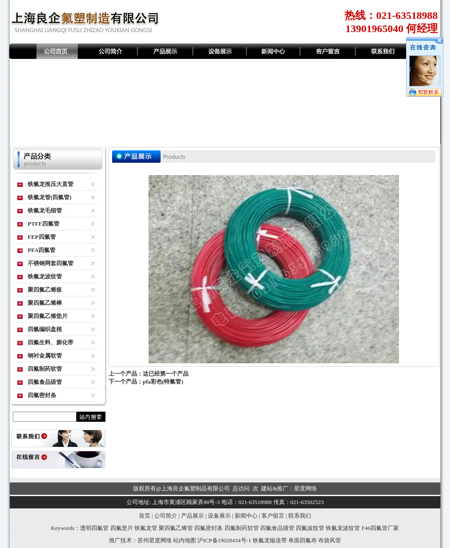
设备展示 (219, 515)
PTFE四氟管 (43, 223)
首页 (144, 515)
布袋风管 (329, 540)
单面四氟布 (302, 540)
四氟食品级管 (45, 382)
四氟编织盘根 (45, 329)
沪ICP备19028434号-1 (224, 540)
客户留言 (272, 515)
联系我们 (299, 515)
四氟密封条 (42, 395)
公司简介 (165, 515)
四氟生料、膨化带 (50, 342)
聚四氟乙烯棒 (45, 303)
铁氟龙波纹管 (45, 276)
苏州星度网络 (155, 540)
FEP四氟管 (42, 237)
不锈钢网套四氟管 (50, 263)
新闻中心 (246, 515)
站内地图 (184, 540)
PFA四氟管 (41, 250)
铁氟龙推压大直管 (50, 184)
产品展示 (192, 515)
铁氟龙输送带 (270, 540)
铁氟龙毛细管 (45, 210)
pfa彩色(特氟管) (163, 381)
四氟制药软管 (45, 368)
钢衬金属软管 (45, 355)
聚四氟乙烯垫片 (48, 316)
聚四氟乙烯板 (45, 289)
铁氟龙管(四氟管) (50, 197)
